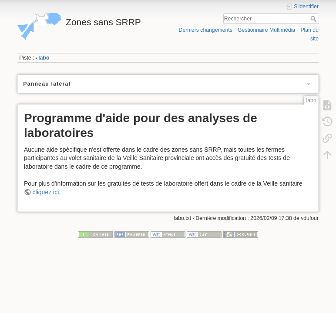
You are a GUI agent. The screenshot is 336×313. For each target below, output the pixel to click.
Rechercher (314, 19)
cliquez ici (46, 192)
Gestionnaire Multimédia (266, 30)
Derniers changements (205, 30)
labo (43, 58)
